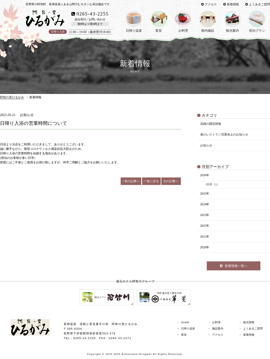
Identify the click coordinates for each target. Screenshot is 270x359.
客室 (184, 334)
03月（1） (213, 184)
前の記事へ (131, 181)
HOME (185, 322)
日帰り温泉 (188, 328)
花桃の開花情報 (210, 123)
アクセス (211, 4)
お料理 (216, 322)
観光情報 (248, 322)
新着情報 (233, 4)
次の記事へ (170, 181)
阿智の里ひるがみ (12, 97)
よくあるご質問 (259, 4)
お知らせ (206, 145)
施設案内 (217, 328)
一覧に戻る (151, 181)
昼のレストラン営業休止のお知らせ (224, 134)
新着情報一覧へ (233, 266)
